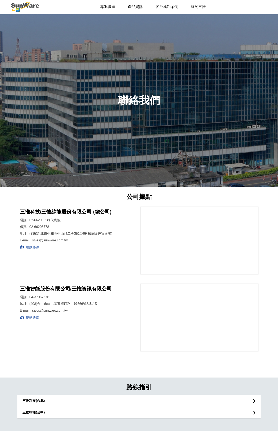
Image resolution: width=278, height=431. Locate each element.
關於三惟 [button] (198, 7)
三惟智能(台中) (33, 412)
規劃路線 (29, 247)
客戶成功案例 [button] (167, 7)
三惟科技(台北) (33, 400)
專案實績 (107, 7)
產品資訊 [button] (135, 7)
